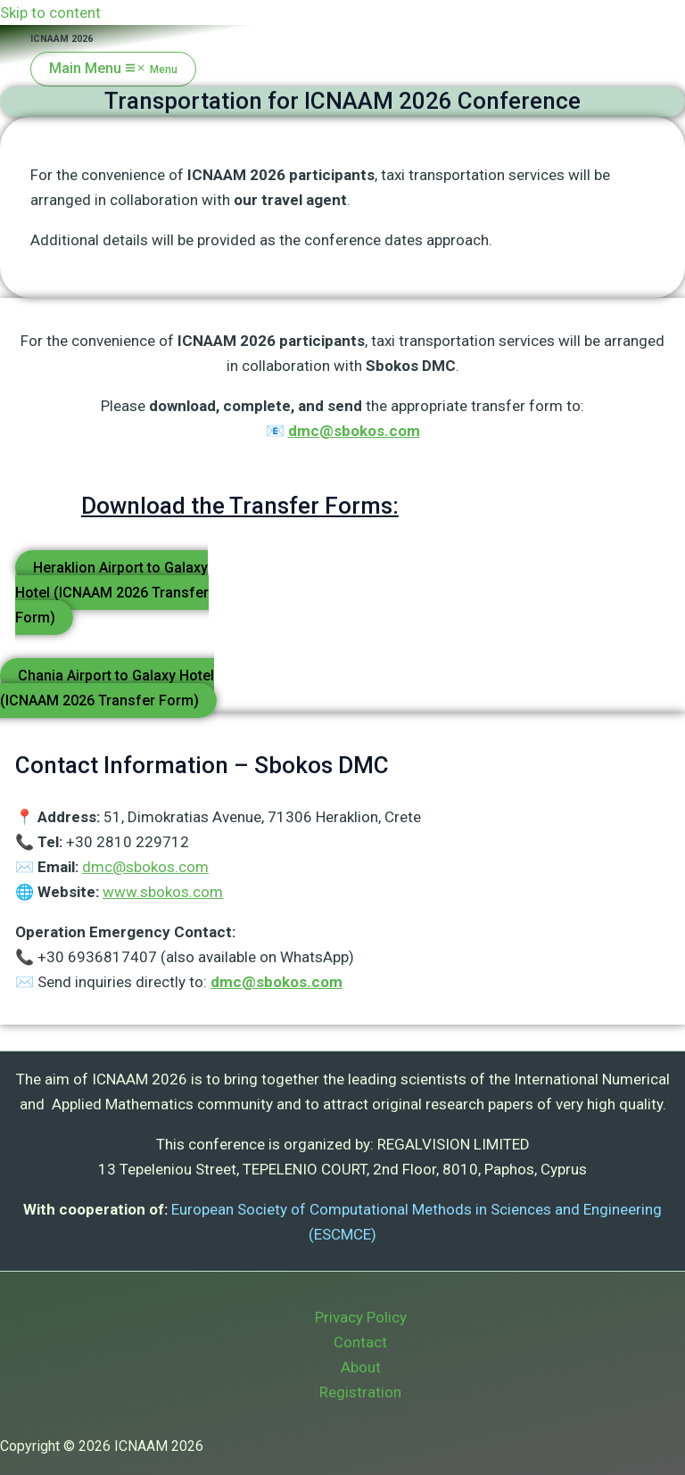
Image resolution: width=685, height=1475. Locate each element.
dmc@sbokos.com (354, 431)
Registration (360, 1392)
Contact (360, 1342)
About (361, 1367)
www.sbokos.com (163, 892)
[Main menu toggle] (113, 69)
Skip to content (50, 12)
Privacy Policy (361, 1317)
